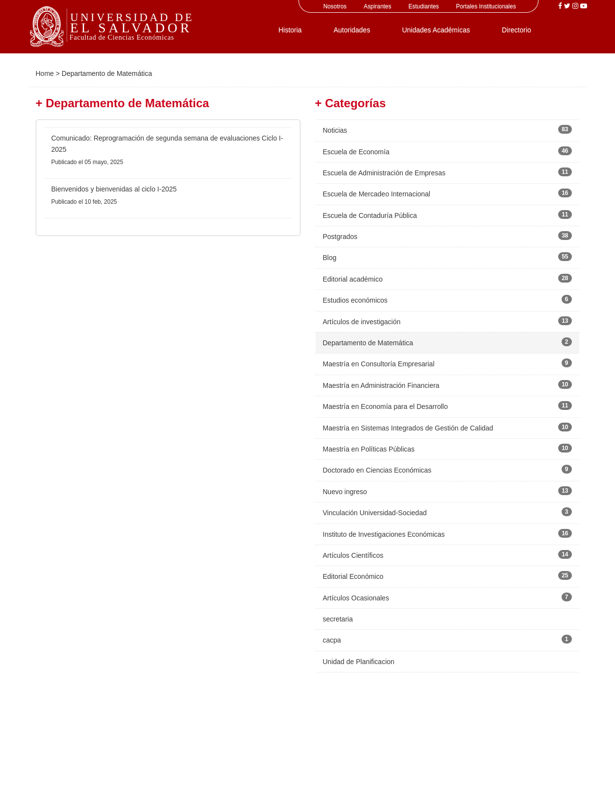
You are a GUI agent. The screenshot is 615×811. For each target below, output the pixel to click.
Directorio (516, 30)
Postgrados (340, 236)
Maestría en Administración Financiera (381, 385)
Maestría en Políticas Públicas (369, 449)
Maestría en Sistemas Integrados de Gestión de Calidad (408, 428)
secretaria (338, 619)
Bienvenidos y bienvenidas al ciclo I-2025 (114, 189)
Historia (289, 30)
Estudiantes (423, 6)
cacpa (332, 640)
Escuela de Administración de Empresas (384, 173)
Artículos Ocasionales (356, 598)
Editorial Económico (353, 576)
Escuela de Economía (356, 152)
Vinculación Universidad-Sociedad (375, 513)
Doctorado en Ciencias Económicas (377, 470)
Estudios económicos (355, 300)
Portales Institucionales (486, 6)
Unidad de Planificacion (358, 662)
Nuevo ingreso (345, 492)
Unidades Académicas (436, 30)
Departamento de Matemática (368, 343)
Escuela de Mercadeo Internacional (376, 194)
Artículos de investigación (362, 322)
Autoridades (352, 30)
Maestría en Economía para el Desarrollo (385, 406)
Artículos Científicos (353, 555)
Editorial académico (353, 279)
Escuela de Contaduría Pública (370, 215)
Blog (330, 258)
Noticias (335, 130)
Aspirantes (377, 6)
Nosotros (335, 6)
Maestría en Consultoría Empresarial (379, 364)
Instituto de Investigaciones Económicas (384, 534)
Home (45, 73)
